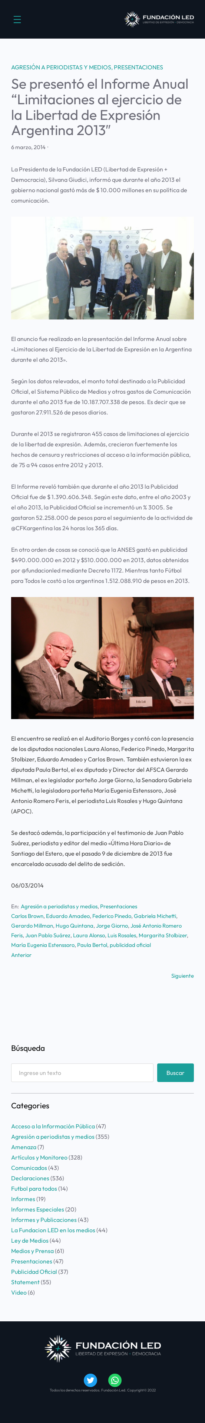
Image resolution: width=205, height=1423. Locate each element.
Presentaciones (138, 67)
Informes (23, 1199)
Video (19, 1292)
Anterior (21, 954)
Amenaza (23, 1147)
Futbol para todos (34, 1188)
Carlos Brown (27, 915)
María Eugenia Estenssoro (43, 944)
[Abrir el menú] (17, 19)
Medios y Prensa (32, 1251)
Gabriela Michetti (155, 915)
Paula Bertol (92, 944)
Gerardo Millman (32, 925)
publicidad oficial (130, 944)
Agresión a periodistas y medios (61, 67)
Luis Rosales (122, 935)
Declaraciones (30, 1178)
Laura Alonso (89, 935)
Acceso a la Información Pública (53, 1126)
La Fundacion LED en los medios (53, 1230)
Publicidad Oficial (34, 1271)
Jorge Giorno (112, 925)
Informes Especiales (37, 1209)
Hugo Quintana (74, 925)
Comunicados (29, 1167)
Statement (25, 1282)
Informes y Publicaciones (44, 1219)
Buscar (175, 1072)
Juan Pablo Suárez (47, 935)
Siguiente (182, 975)
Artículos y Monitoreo (39, 1157)
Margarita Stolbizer (163, 935)
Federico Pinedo (111, 915)
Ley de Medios (30, 1240)
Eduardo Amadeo (68, 915)
